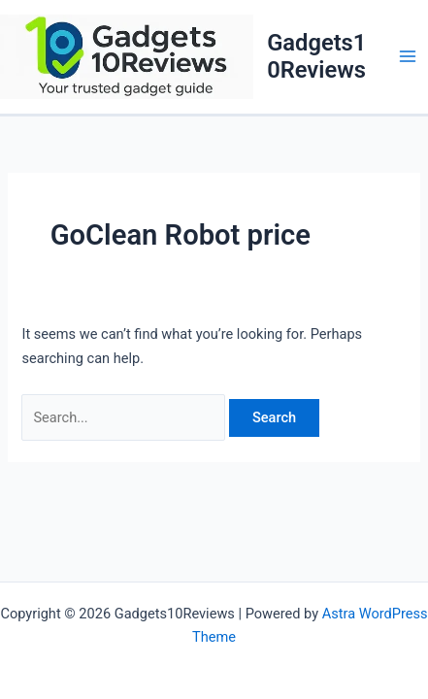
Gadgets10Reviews (316, 56)
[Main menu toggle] (407, 56)
